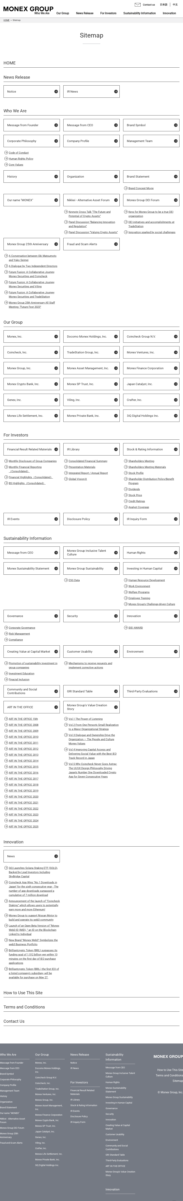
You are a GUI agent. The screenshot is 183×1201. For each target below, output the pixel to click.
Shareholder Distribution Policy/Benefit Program (151, 481)
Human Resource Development (146, 580)
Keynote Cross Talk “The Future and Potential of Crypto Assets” (90, 214)
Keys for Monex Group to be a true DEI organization (150, 214)
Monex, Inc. (14, 336)
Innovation (134, 616)
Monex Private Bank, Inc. (83, 415)
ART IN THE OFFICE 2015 (23, 766)
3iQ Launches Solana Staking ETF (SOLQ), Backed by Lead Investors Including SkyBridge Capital (33, 872)
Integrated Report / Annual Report (88, 473)
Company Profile (78, 141)
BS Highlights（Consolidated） (27, 483)
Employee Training (139, 598)
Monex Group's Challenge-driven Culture (151, 604)
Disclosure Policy (78, 519)
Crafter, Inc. (134, 400)
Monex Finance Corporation (145, 368)
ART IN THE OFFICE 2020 (23, 796)
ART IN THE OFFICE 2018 (23, 784)
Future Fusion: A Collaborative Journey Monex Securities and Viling (31, 284)
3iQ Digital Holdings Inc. (143, 415)
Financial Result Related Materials (29, 449)
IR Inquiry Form (137, 519)
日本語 (163, 4)
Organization (75, 176)
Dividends (134, 489)
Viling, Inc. (73, 400)
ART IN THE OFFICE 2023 (23, 814)
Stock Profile (136, 473)
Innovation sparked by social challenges (151, 232)
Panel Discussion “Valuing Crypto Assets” (93, 232)
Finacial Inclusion (19, 679)
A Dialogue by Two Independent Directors (33, 266)
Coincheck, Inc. (17, 352)
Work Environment (139, 586)
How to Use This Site (23, 992)
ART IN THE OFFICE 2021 (23, 802)
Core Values (16, 164)
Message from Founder (22, 125)
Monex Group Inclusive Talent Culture (86, 552)
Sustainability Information (28, 538)
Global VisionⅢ (78, 479)
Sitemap (178, 1081)
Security (72, 616)
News (11, 856)
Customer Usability (79, 651)
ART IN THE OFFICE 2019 (23, 790)
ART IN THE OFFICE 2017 (23, 778)
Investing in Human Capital (144, 568)
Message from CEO (80, 125)
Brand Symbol (136, 125)
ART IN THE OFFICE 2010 (23, 736)
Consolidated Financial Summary (88, 461)
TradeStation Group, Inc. (83, 352)
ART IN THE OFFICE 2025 (23, 826)
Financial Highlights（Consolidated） (31, 477)
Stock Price (135, 495)
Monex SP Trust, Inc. (80, 384)
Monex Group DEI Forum (143, 200)
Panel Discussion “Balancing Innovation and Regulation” (92, 224)
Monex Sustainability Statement (28, 568)
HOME (7, 20)
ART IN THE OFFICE (20, 707)
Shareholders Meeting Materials (147, 467)
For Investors (16, 435)
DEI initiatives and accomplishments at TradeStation (151, 224)
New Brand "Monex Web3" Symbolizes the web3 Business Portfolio (33, 942)
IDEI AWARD (135, 627)
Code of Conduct (19, 152)
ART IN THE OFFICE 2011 (23, 742)
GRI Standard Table (80, 691)
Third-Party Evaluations (142, 691)
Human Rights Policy (21, 158)
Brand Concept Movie (141, 188)
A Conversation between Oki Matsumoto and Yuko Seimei (32, 258)
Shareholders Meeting (141, 461)
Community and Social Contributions (22, 691)
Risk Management (19, 633)
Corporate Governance (22, 627)
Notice (11, 91)
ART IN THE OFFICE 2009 (23, 730)
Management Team (140, 141)
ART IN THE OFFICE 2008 (23, 725)
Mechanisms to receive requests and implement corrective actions (90, 665)
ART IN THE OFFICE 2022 (23, 808)
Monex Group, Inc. (19, 368)
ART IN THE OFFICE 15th (23, 719)
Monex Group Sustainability (85, 568)
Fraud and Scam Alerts (82, 244)
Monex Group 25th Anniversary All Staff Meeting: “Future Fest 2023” (32, 305)
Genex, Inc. (14, 400)
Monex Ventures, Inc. (140, 352)
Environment (135, 651)
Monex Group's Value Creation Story (87, 707)
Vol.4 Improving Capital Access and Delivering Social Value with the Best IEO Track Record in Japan (92, 754)
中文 (175, 4)
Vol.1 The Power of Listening (86, 719)
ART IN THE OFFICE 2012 (23, 748)
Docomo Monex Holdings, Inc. (87, 336)
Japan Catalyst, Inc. (140, 384)
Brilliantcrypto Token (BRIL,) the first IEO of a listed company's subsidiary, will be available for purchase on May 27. (34, 973)
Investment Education (21, 673)
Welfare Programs (139, 592)
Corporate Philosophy (21, 141)
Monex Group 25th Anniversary (27, 244)
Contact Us (14, 1021)
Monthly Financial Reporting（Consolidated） (25, 469)
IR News (72, 91)
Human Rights (136, 552)
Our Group (13, 322)
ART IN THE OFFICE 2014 (23, 760)
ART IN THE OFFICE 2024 (23, 820)
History (12, 176)
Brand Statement (138, 176)
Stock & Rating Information (145, 449)
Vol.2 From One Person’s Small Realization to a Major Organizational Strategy (94, 727)
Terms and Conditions (24, 1007)
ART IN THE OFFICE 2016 (23, 772)
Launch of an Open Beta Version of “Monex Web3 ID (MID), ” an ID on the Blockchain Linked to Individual (34, 930)
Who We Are (15, 110)
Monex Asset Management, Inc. (88, 368)
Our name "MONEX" (20, 200)
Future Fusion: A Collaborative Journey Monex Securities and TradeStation (31, 294)
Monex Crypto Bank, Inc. (23, 384)
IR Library (73, 449)
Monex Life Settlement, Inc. (25, 415)
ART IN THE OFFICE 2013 (23, 754)
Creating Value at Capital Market (28, 651)
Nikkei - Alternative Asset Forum (88, 200)
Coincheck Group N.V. (141, 336)
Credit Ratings (136, 501)
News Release (17, 77)
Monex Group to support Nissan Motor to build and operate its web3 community (33, 917)
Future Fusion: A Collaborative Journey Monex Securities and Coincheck (31, 274)
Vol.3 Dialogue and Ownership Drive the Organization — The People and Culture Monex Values (92, 739)
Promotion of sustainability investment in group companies (33, 665)
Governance (15, 616)
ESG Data (74, 580)
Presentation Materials (82, 467)
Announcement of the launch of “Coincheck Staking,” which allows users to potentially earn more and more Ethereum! (34, 905)
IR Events (13, 519)
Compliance (16, 639)
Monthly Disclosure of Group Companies (33, 461)
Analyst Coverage (138, 507)
